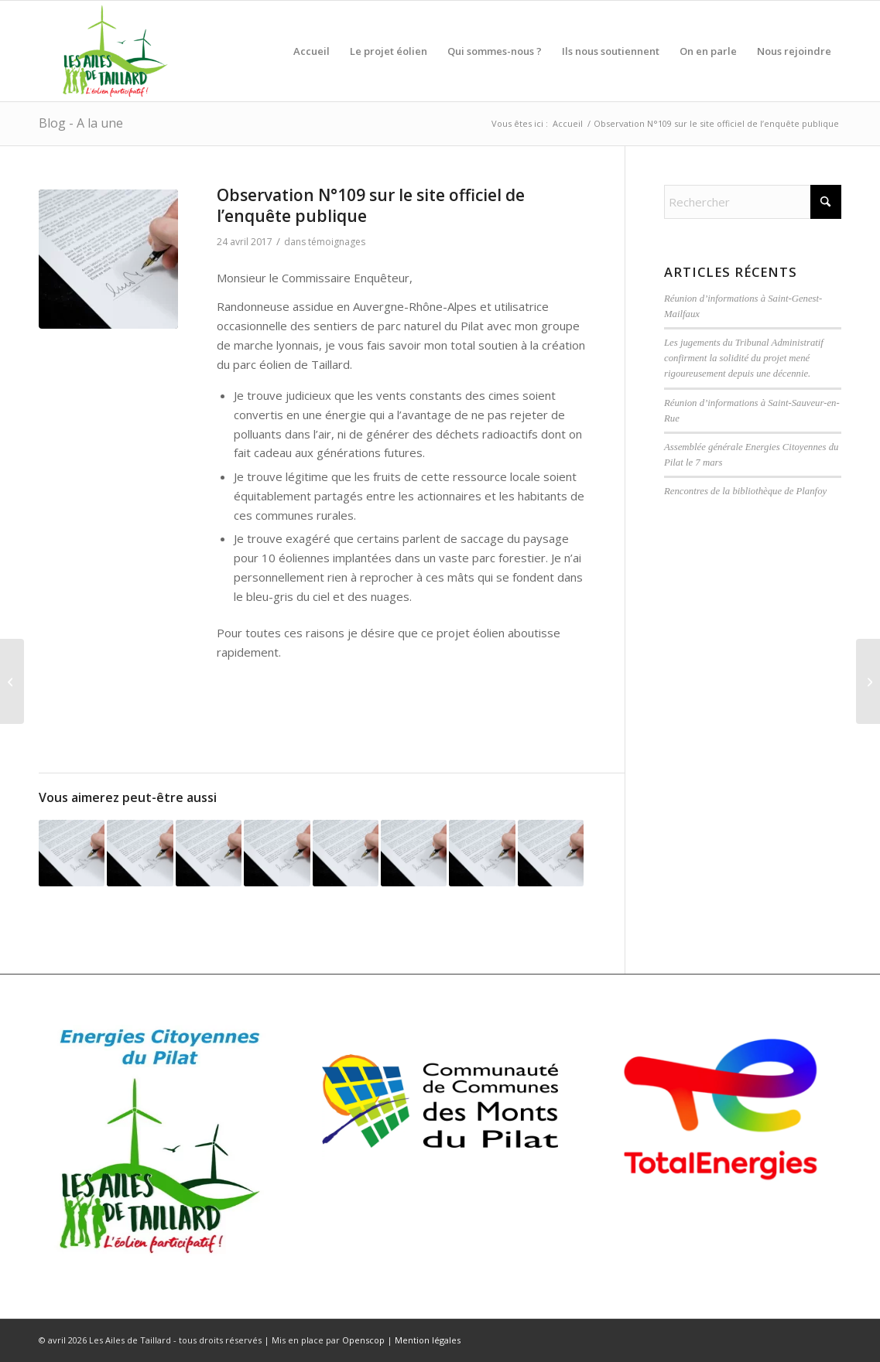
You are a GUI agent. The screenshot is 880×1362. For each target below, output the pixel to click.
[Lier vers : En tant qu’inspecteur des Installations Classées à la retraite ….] (345, 853)
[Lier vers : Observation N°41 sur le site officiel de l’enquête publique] (482, 853)
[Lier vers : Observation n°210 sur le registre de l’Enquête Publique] (277, 853)
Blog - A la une (81, 122)
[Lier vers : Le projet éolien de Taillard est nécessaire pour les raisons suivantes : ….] (208, 853)
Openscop (363, 1340)
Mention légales (428, 1340)
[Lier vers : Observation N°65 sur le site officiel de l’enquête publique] (551, 853)
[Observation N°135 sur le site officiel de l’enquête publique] (12, 681)
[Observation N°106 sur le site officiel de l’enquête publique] (868, 681)
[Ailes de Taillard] (110, 51)
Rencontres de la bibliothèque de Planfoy (745, 491)
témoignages (336, 241)
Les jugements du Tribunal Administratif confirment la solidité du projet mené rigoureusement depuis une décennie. (744, 358)
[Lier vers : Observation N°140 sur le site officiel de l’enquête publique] (140, 853)
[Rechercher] (752, 202)
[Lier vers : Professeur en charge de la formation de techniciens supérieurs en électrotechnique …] (71, 853)
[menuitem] (311, 51)
